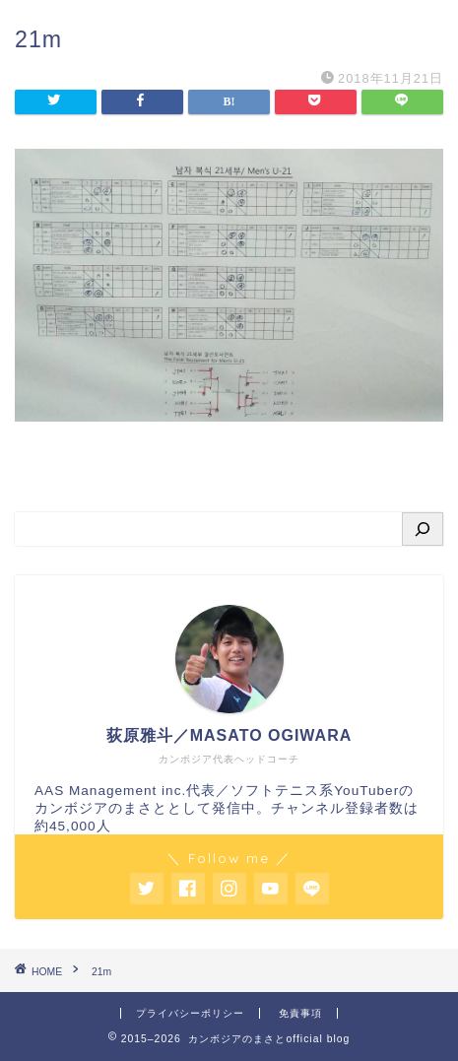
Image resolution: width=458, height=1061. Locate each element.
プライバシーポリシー (190, 1013)
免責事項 (300, 1013)
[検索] (422, 529)
